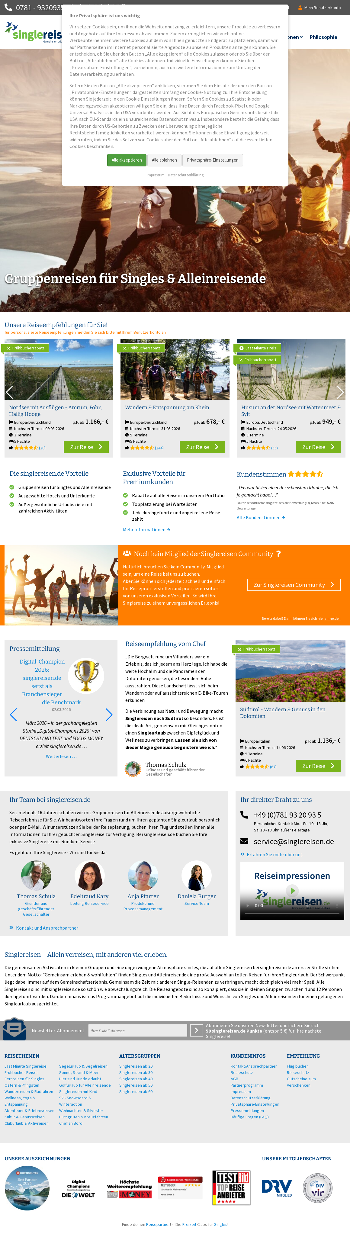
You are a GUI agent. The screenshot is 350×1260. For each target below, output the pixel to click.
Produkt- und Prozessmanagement (143, 906)
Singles (220, 1224)
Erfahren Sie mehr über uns (275, 854)
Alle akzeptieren (127, 160)
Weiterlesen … (61, 756)
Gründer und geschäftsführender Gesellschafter (36, 909)
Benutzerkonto (147, 332)
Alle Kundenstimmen (261, 517)
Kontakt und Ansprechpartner (47, 928)
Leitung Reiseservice (89, 903)
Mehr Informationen (147, 529)
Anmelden (196, 1030)
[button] (340, 392)
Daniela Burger (197, 896)
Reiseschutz (298, 1072)
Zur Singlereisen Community (289, 584)
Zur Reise (81, 447)
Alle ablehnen (164, 160)
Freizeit (189, 1224)
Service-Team (197, 903)
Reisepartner (158, 1224)
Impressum (156, 175)
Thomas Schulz (36, 896)
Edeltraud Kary (89, 896)
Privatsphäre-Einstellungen (213, 160)
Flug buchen (298, 1066)
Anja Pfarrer (143, 896)
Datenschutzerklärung (186, 175)
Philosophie (323, 37)
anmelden (332, 618)
